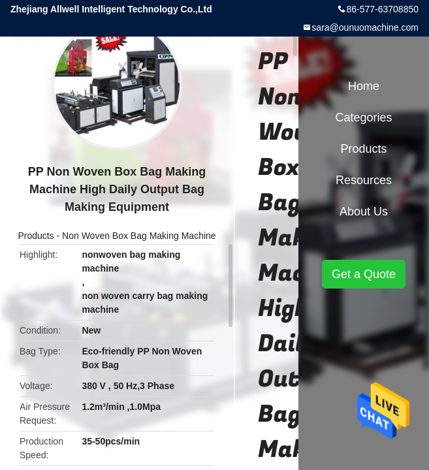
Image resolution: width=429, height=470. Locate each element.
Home (363, 86)
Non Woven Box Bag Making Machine (139, 235)
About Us (364, 211)
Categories (363, 117)
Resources (364, 180)
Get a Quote (364, 274)
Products (36, 235)
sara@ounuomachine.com (365, 27)
